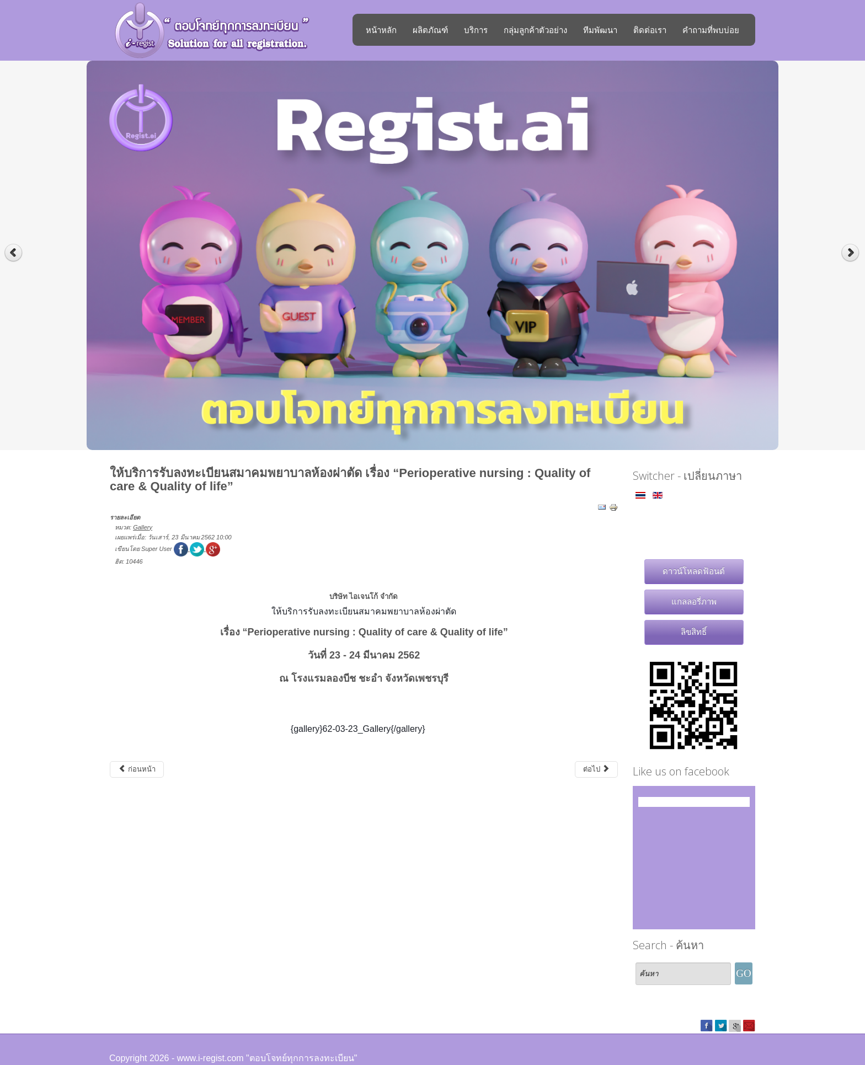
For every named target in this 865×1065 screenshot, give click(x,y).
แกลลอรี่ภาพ (694, 601)
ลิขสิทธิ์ (694, 631)
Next (851, 253)
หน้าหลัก (381, 29)
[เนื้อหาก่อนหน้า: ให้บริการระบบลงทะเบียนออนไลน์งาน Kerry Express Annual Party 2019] (137, 769)
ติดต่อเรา (649, 29)
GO (743, 973)
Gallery (142, 527)
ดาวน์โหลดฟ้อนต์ (694, 571)
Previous (13, 253)
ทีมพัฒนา (600, 29)
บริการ (476, 29)
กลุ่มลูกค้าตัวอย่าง (535, 29)
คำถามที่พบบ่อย (710, 29)
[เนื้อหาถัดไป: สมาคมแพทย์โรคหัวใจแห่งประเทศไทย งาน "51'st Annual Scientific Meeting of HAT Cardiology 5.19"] (596, 769)
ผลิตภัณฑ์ (430, 29)
